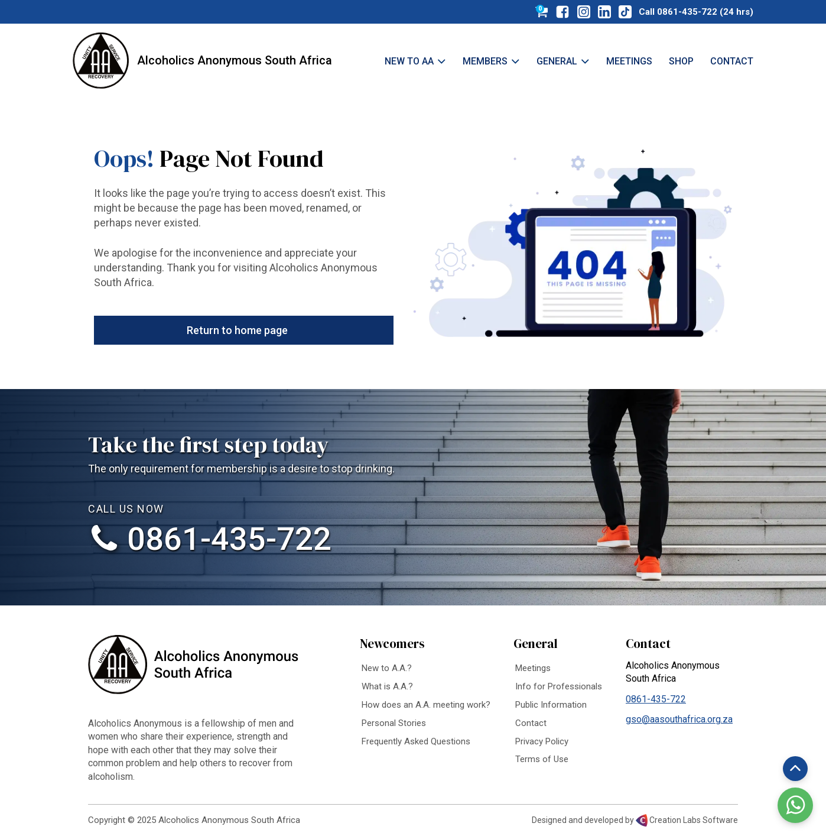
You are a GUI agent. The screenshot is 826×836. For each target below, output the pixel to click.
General (563, 61)
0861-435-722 (229, 539)
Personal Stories (394, 723)
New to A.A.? (387, 668)
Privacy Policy (541, 741)
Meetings (629, 61)
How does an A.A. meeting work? (426, 704)
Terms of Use (541, 759)
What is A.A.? (387, 686)
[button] (244, 330)
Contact (731, 61)
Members (491, 61)
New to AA (415, 61)
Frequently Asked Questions (416, 741)
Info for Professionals (558, 686)
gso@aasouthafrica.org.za (679, 719)
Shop (681, 61)
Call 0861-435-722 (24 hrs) (696, 12)
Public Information (551, 704)
